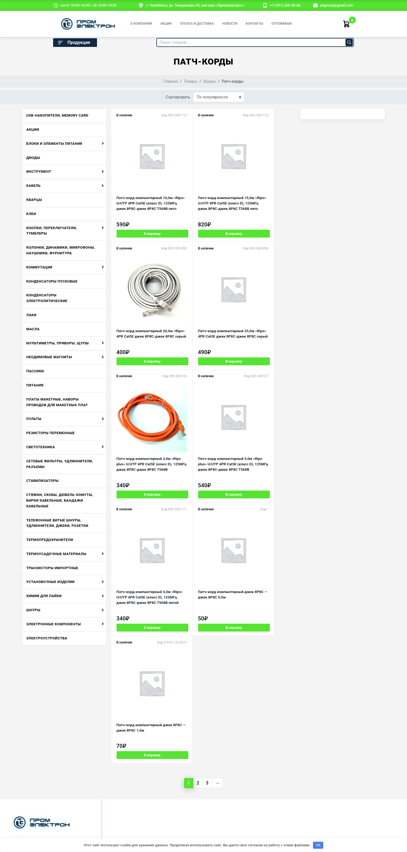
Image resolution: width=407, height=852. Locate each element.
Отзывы (16, 760)
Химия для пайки (44, 596)
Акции (166, 23)
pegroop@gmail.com (336, 5)
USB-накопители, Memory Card (57, 115)
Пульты (33, 419)
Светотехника (40, 447)
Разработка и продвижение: (293, 801)
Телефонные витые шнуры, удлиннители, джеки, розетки (57, 523)
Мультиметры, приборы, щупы (57, 343)
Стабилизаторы (42, 481)
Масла (33, 329)
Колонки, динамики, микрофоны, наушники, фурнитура (60, 250)
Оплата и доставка (197, 23)
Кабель (33, 186)
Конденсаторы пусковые (51, 281)
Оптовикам (282, 23)
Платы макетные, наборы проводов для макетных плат (57, 402)
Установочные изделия (50, 582)
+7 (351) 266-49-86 (285, 5)
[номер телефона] (265, 5)
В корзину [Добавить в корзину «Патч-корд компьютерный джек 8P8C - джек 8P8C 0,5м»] (204, 489)
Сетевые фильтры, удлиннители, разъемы (59, 464)
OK (318, 845)
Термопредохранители (49, 540)
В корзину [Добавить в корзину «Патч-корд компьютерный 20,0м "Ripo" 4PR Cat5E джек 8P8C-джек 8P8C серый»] (265, 230)
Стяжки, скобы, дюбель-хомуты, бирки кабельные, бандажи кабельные (59, 500)
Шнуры (33, 610)
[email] (315, 5)
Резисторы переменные (50, 433)
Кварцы (34, 200)
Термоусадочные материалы (56, 554)
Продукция (73, 42)
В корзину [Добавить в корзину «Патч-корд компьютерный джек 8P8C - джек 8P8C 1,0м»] (265, 489)
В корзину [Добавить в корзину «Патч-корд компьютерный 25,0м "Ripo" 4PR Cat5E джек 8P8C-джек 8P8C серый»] (142, 359)
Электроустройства (46, 638)
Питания (35, 385)
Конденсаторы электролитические (46, 298)
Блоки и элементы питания (54, 144)
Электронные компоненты (53, 624)
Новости (229, 23)
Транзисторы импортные (52, 568)
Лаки (31, 315)
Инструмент (38, 171)
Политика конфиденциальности (197, 801)
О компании (141, 23)
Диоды (33, 158)
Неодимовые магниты (49, 357)
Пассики (35, 371)
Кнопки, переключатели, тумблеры (51, 231)
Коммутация (39, 267)
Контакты (254, 23)
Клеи (31, 214)
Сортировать (178, 97)
